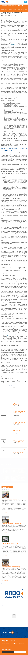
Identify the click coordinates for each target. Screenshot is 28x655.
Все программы (7, 486)
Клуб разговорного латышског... (12, 523)
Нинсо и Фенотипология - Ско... (11, 542)
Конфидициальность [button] (6, 649)
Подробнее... (5, 511)
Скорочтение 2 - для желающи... (11, 566)
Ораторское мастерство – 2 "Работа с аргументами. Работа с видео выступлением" (19, 451)
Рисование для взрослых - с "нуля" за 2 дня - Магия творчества (19, 413)
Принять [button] (20, 651)
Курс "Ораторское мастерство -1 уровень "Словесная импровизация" (19, 403)
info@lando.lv (13, 44)
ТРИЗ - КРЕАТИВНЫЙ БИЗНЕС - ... (10, 498)
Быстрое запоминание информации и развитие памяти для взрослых (20, 422)
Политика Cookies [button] (5, 647)
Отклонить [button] (8, 651)
